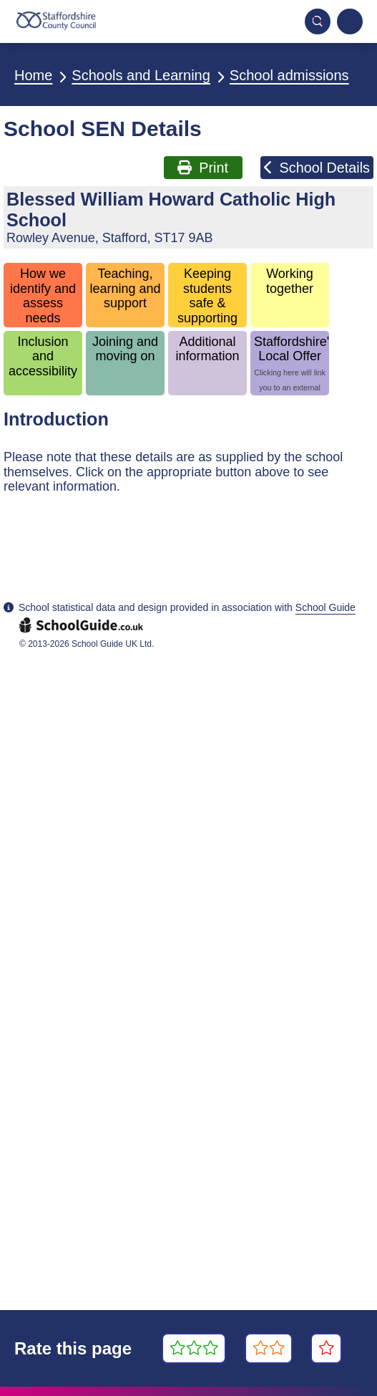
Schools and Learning (141, 75)
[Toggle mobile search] (318, 21)
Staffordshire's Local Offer (291, 364)
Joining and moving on (125, 349)
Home (33, 75)
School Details (317, 167)
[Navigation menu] (350, 21)
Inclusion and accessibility (43, 356)
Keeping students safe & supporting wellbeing (207, 296)
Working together (289, 281)
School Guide (325, 607)
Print (202, 167)
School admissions (289, 75)
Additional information (208, 349)
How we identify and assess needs (43, 295)
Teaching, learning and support (124, 288)
